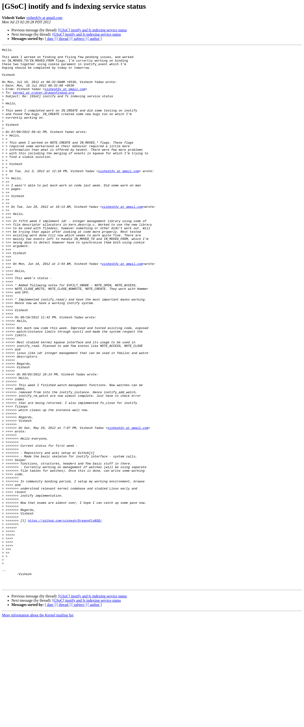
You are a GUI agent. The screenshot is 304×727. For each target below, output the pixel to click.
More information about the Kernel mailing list (37, 723)
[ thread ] (64, 39)
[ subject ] (79, 39)
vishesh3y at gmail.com (44, 18)
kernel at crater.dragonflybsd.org (43, 102)
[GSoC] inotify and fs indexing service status (92, 30)
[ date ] (50, 39)
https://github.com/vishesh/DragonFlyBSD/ (65, 615)
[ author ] (95, 39)
